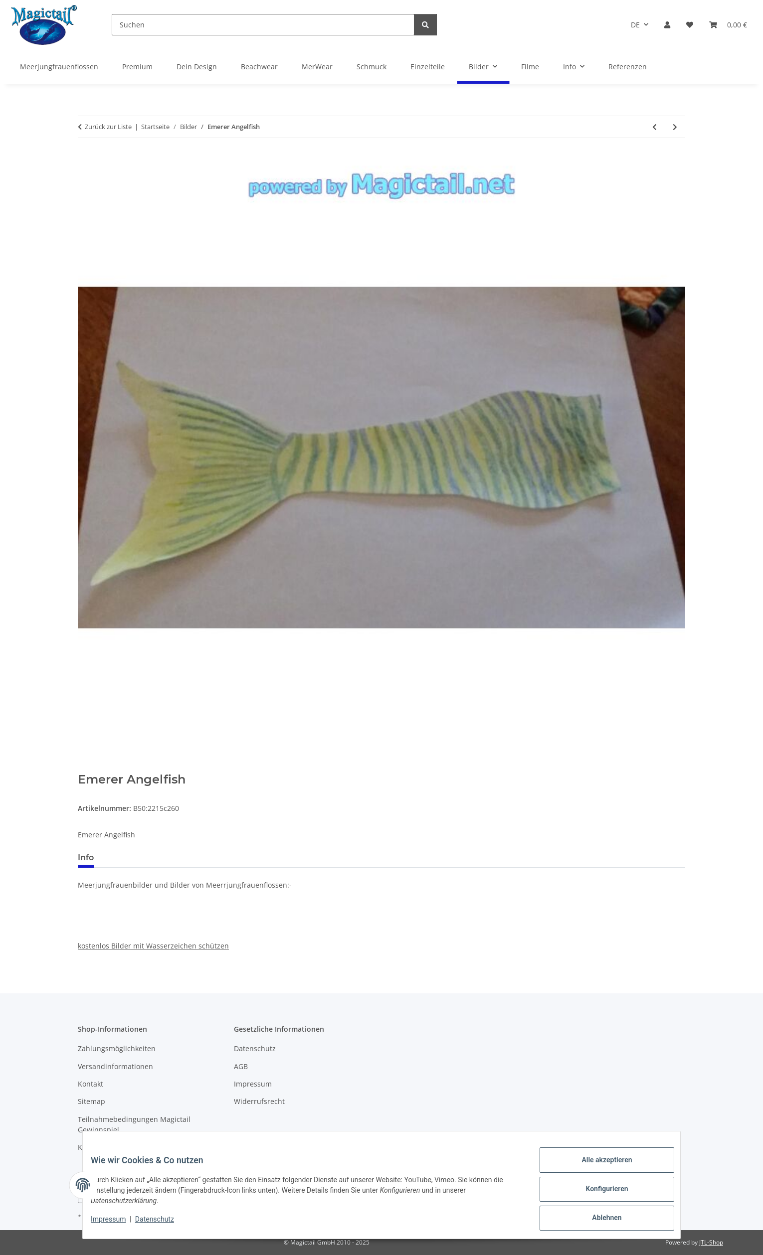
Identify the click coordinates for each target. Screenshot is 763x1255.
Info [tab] (86, 857)
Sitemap (91, 1101)
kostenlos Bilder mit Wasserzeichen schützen (153, 945)
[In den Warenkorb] (86, 767)
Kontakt (90, 1084)
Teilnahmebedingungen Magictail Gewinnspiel (134, 1124)
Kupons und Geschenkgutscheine (134, 1147)
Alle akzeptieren (598, 1168)
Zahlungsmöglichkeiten (117, 1048)
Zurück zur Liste (108, 126)
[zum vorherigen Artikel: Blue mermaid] (654, 127)
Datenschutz (162, 1224)
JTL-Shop (711, 1242)
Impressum (116, 1224)
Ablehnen (598, 1220)
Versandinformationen (115, 1066)
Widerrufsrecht (259, 1101)
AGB (241, 1066)
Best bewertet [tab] (139, 857)
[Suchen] (263, 24)
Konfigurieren (598, 1194)
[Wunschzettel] (689, 24)
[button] (667, 24)
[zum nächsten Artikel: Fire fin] (675, 127)
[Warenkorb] (728, 24)
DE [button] (635, 24)
